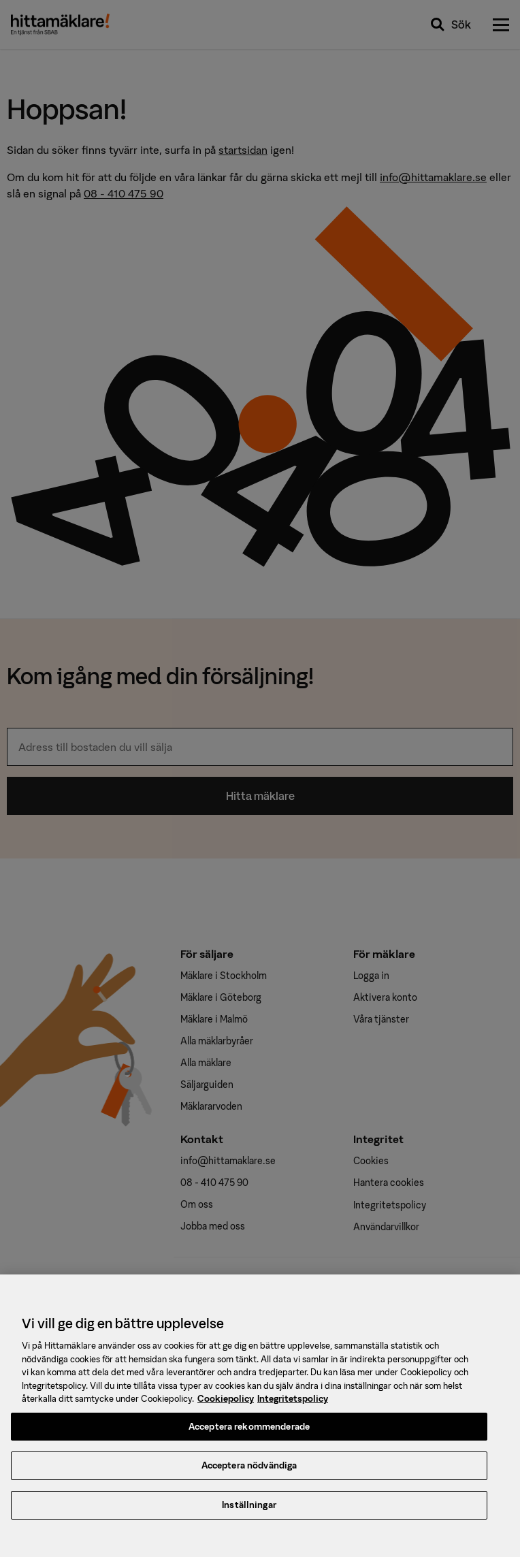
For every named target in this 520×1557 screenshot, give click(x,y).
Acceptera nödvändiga (249, 1474)
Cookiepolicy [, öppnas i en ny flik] (225, 1407)
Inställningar (249, 1513)
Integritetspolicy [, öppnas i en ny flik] (292, 1407)
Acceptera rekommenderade (249, 1435)
